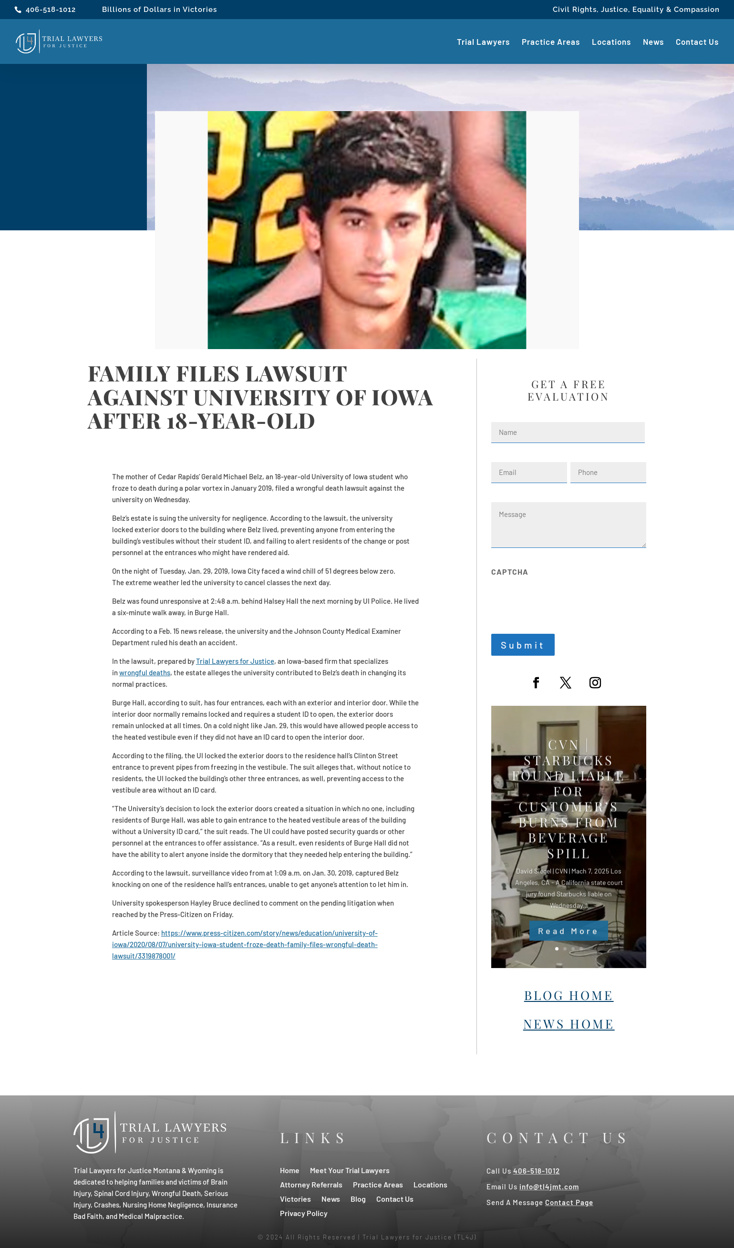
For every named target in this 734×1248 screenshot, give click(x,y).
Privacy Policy (304, 1212)
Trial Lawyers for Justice (235, 661)
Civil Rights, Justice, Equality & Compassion (636, 10)
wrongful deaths (144, 672)
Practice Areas (551, 42)
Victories (295, 1198)
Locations (611, 42)
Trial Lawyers (483, 42)
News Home (569, 1023)
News (653, 42)
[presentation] (563, 600)
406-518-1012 (51, 9)
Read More (569, 944)
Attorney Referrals (311, 1184)
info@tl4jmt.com (549, 1186)
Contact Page (569, 1202)
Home (290, 1169)
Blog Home (569, 995)
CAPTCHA (509, 571)
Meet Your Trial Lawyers (350, 1169)
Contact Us (697, 42)
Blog (358, 1198)
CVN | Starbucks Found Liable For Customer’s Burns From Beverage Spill (569, 812)
